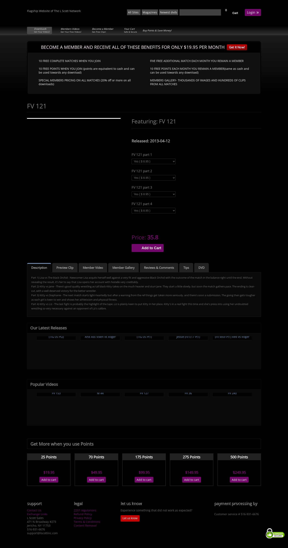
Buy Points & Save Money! (157, 30)
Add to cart (48, 480)
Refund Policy (83, 514)
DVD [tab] (201, 268)
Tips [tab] (186, 268)
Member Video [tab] (93, 268)
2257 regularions (85, 510)
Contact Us (34, 510)
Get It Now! (237, 47)
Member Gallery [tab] (123, 268)
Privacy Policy (83, 518)
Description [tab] (39, 268)
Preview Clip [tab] (64, 268)
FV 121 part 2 (142, 171)
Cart (235, 13)
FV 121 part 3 (142, 187)
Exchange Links (37, 514)
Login (253, 12)
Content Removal (85, 525)
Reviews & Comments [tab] (159, 268)
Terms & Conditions (87, 522)
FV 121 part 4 (142, 204)
